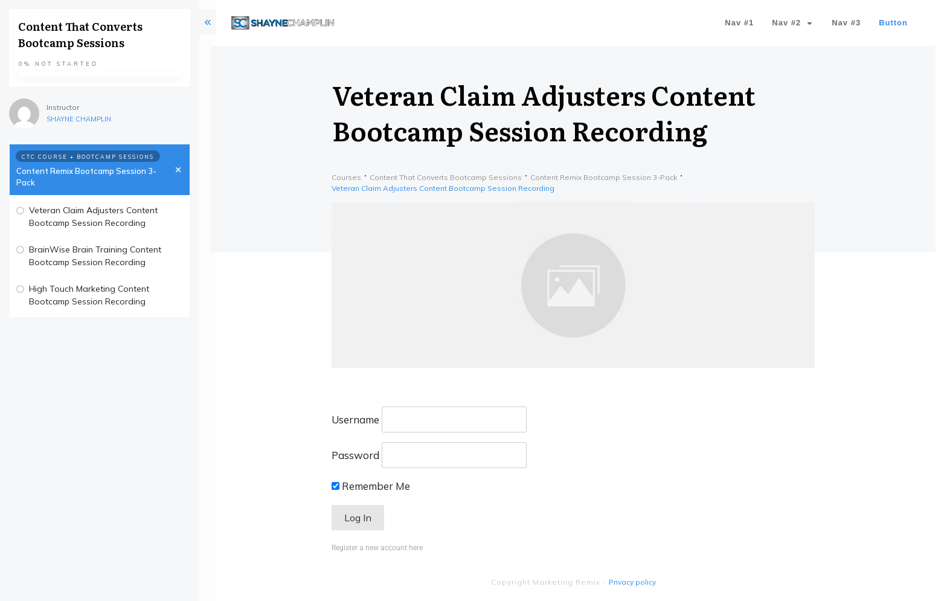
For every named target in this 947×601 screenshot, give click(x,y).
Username (355, 419)
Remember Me (371, 486)
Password (355, 455)
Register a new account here (377, 548)
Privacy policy (632, 582)
